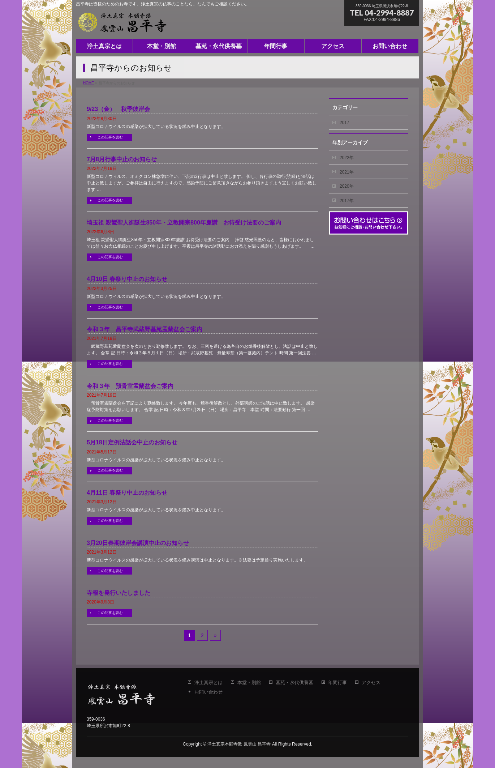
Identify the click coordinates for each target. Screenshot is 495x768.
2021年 (347, 172)
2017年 (347, 200)
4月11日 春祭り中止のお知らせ (127, 493)
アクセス (371, 682)
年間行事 (337, 682)
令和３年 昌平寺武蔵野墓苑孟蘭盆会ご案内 (144, 329)
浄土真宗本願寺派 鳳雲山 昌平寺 (239, 744)
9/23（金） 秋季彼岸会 (118, 109)
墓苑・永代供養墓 (294, 682)
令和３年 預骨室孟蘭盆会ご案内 (130, 386)
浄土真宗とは (208, 682)
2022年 (347, 157)
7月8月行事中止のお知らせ (122, 159)
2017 (344, 122)
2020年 (347, 186)
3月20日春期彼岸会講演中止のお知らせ (138, 543)
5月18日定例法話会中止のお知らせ (132, 442)
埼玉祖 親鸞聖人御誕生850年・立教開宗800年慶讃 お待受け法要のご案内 (184, 222)
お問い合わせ (208, 692)
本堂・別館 (249, 682)
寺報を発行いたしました (118, 593)
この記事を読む (110, 137)
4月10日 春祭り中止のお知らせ (127, 279)
